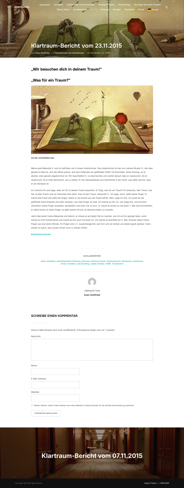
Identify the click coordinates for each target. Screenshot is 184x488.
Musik (141, 9)
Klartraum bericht (98, 261)
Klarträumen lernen (41, 234)
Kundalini (58, 4)
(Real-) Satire (63, 9)
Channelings (124, 4)
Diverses (105, 9)
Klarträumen (127, 261)
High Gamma (21, 7)
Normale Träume (106, 4)
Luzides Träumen (97, 264)
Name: (34, 365)
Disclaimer (130, 9)
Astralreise (51, 261)
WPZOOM (164, 483)
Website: (35, 392)
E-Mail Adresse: (38, 378)
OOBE (108, 264)
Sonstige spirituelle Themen (147, 4)
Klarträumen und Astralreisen (81, 4)
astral (43, 261)
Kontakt (117, 9)
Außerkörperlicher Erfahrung (69, 261)
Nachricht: (36, 336)
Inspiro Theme (150, 483)
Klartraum (86, 261)
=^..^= (94, 9)
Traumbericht (117, 264)
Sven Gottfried (42, 53)
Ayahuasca (44, 4)
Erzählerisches (80, 9)
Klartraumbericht (114, 261)
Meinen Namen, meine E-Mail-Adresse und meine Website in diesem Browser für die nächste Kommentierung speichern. (84, 405)
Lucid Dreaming (82, 264)
